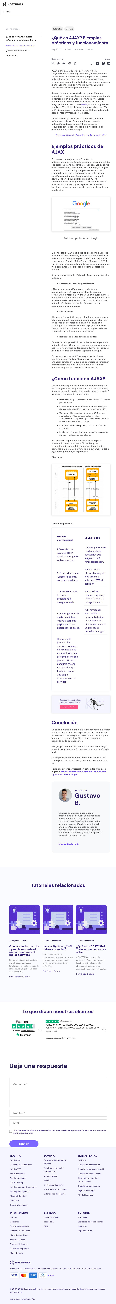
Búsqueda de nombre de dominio (55, 1162)
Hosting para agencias (20, 1191)
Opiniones (14, 1222)
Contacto (82, 1226)
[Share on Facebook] (103, 63)
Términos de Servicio (91, 1268)
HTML (84, 104)
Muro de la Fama (17, 1239)
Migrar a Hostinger (86, 1190)
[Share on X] (97, 63)
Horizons (82, 1160)
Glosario (69, 29)
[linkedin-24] (70, 1262)
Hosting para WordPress (21, 1164)
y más (51, 1275)
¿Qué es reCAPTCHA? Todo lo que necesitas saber (91, 949)
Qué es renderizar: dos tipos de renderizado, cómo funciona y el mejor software (24, 951)
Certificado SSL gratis (54, 1185)
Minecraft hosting (18, 1196)
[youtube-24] (93, 1262)
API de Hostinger (85, 1195)
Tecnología (49, 1222)
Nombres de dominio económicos (53, 1170)
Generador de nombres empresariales (88, 1180)
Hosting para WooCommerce (23, 1187)
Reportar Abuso (85, 1230)
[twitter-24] (87, 1262)
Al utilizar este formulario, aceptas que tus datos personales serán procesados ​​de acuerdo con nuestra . (59, 1131)
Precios (13, 1217)
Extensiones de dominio (55, 1194)
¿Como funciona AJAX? (18, 50)
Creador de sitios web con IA (91, 1169)
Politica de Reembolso (70, 1268)
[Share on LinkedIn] (108, 63)
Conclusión (11, 55)
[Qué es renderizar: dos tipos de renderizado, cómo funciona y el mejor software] (24, 919)
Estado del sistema (18, 1244)
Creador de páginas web (89, 1164)
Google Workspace (18, 1205)
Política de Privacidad (48, 1268)
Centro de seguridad (19, 1248)
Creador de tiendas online (90, 1173)
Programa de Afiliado (19, 1226)
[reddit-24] (98, 1262)
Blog (46, 1226)
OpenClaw (14, 1200)
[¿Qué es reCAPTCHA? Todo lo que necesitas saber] (91, 919)
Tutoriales (57, 29)
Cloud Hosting (16, 1182)
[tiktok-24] (104, 1262)
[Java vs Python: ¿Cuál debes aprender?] (58, 919)
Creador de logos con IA (89, 1186)
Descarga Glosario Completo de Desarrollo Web (81, 135)
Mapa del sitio (16, 1253)
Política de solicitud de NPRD (23, 1268)
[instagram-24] (82, 1262)
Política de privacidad (23, 1133)
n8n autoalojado (17, 1173)
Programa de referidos (20, 1230)
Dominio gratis (50, 1176)
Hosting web (15, 1160)
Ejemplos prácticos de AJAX (20, 45)
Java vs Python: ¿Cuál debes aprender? (57, 948)
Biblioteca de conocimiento (90, 1222)
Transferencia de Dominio (55, 1189)
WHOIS (47, 1180)
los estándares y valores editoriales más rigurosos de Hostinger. (79, 773)
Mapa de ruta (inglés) (19, 1235)
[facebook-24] (76, 1262)
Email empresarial (18, 1178)
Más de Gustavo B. (68, 843)
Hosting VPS (15, 1169)
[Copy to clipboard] (92, 63)
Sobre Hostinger (51, 1217)
